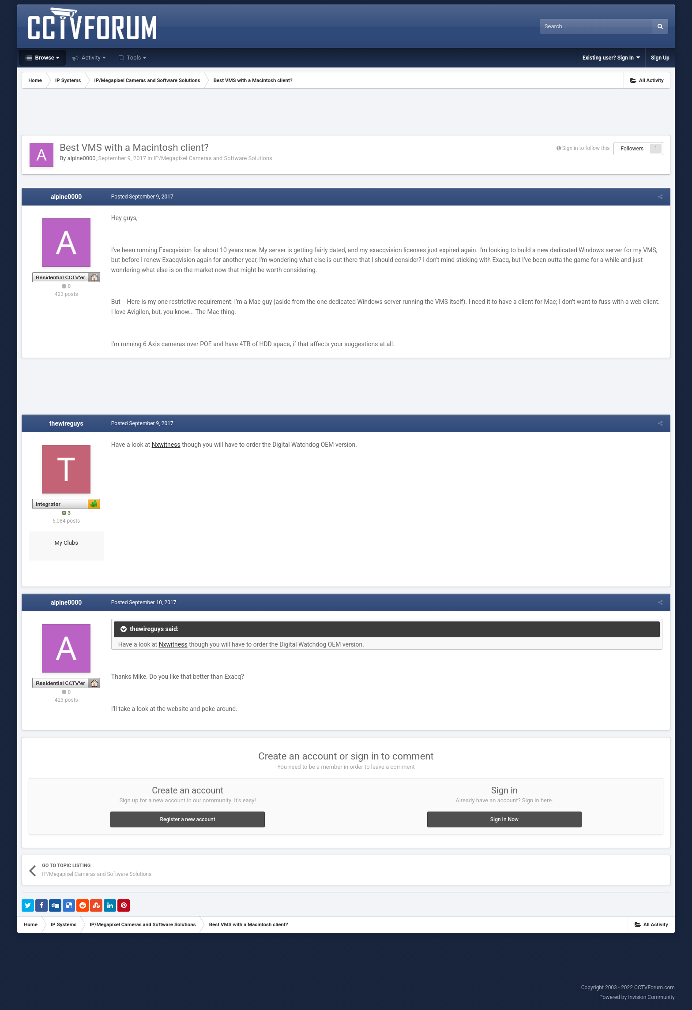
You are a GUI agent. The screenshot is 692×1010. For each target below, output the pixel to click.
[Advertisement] (346, 113)
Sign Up (660, 58)
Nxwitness (165, 444)
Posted (141, 197)
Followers (632, 149)
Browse (46, 57)
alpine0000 (82, 158)
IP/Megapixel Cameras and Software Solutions (213, 158)
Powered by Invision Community (637, 997)
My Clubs (66, 542)
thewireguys (66, 423)
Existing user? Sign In (611, 57)
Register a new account (187, 819)
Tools (136, 57)
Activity (92, 57)
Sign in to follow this (586, 148)
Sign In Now (504, 819)
